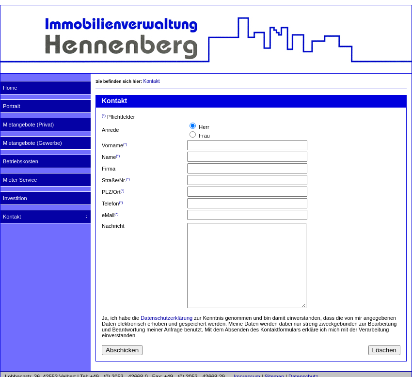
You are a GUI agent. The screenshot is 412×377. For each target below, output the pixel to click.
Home (10, 88)
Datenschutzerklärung (166, 318)
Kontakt (12, 217)
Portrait (11, 106)
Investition (15, 198)
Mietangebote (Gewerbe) (32, 143)
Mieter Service (20, 180)
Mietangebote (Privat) (28, 124)
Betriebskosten (20, 161)
